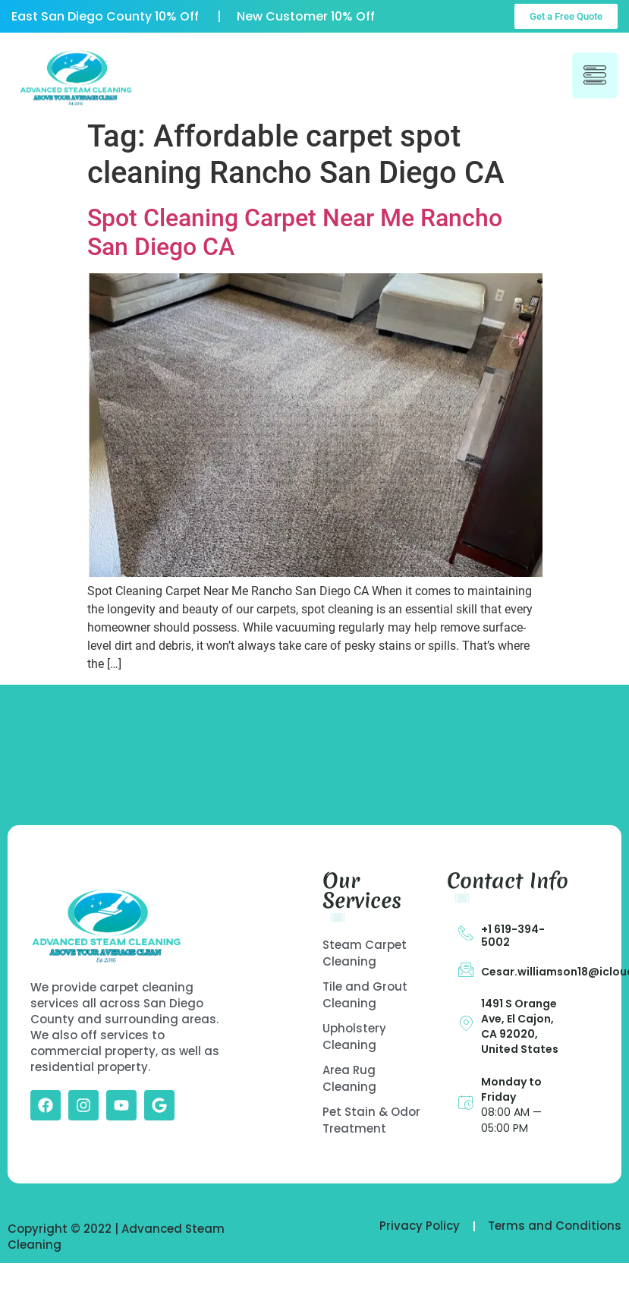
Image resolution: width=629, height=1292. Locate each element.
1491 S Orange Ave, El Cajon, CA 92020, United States (519, 1026)
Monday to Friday (511, 1089)
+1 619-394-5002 (513, 936)
